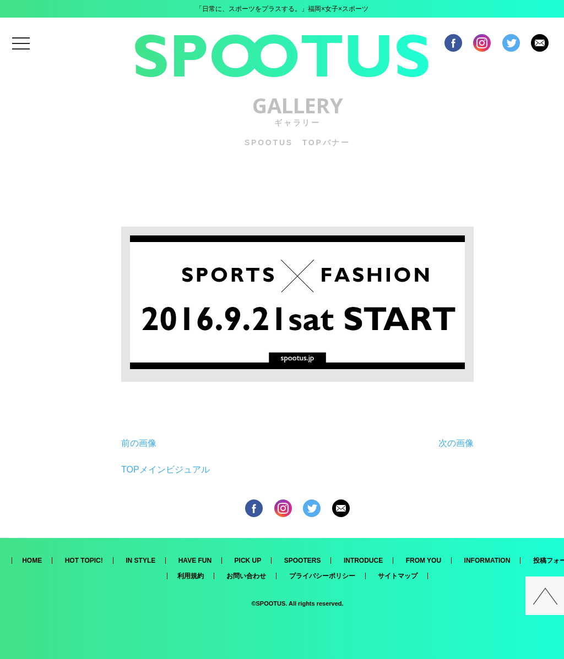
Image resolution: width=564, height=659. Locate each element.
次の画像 (456, 443)
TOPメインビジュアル (165, 469)
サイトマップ (397, 576)
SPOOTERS (302, 560)
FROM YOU (423, 560)
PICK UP (248, 560)
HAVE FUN (195, 560)
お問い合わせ (246, 576)
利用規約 (190, 576)
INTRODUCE (363, 560)
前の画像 (138, 443)
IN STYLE (140, 560)
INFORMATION (487, 560)
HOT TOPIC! (84, 560)
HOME (32, 560)
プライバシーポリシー (322, 576)
